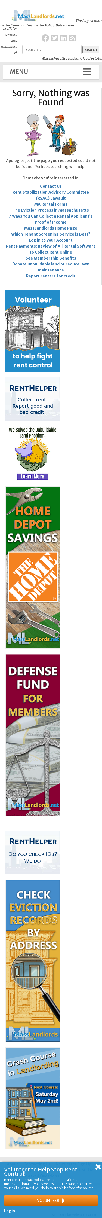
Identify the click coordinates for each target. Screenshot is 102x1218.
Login (9, 1210)
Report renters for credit (51, 276)
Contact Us (51, 186)
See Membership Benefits (51, 258)
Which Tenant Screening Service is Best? (50, 234)
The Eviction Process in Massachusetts (51, 210)
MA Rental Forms (50, 204)
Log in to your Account (51, 240)
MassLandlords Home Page (50, 228)
